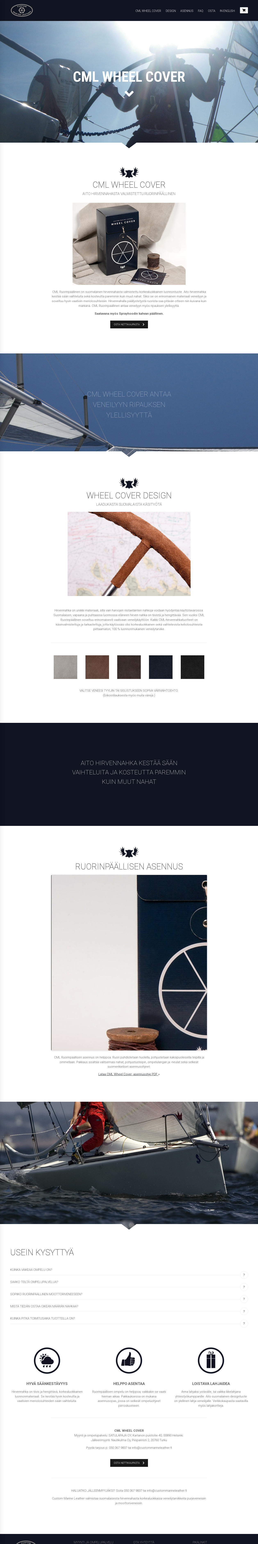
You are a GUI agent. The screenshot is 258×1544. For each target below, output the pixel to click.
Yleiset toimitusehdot (207, 1464)
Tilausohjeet (201, 1459)
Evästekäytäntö (203, 1489)
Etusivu (197, 1474)
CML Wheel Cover (148, 11)
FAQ (200, 11)
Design (171, 11)
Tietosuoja (200, 1469)
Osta (211, 11)
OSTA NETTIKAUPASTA (129, 324)
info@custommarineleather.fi (153, 1463)
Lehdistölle (200, 1479)
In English (227, 11)
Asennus (186, 11)
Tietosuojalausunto (206, 1495)
